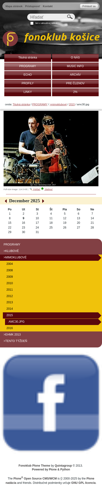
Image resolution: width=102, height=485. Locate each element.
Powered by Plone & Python (51, 469)
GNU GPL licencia (83, 483)
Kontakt (48, 6)
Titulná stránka (21, 104)
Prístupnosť (32, 6)
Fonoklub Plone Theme (34, 465)
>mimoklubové (58, 104)
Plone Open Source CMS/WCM (35, 478)
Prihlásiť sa (89, 6)
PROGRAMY (40, 104)
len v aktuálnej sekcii (46, 23)
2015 (72, 104)
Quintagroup (63, 465)
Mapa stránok (13, 6)
